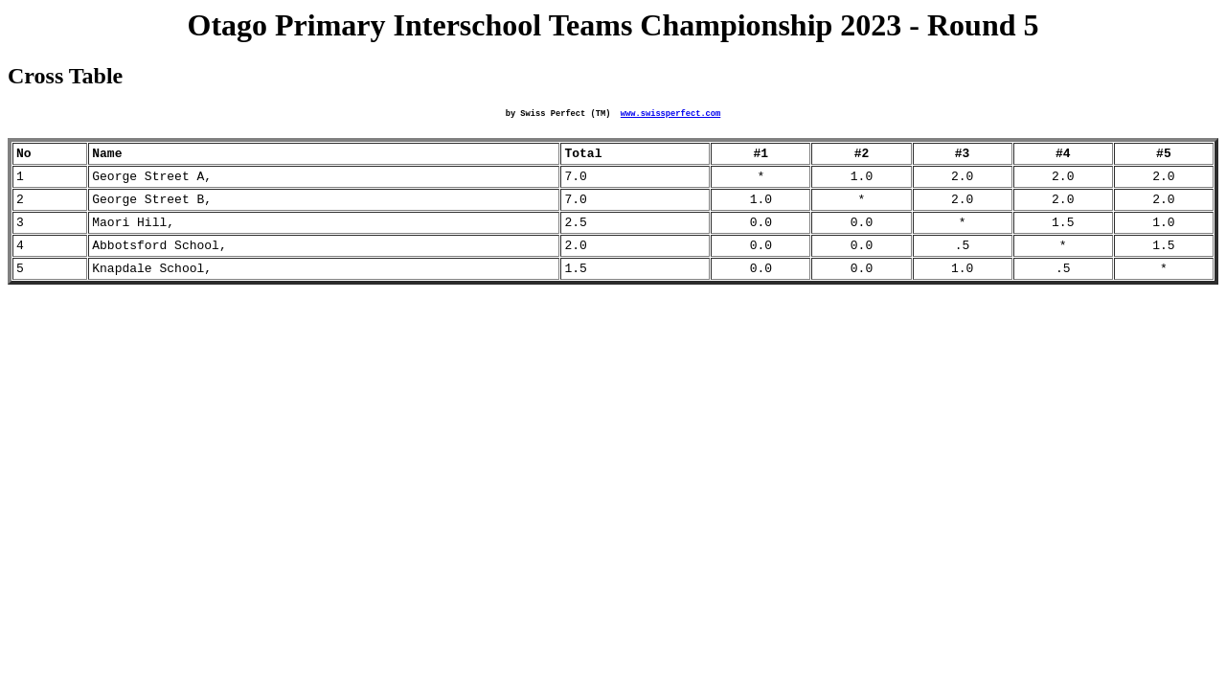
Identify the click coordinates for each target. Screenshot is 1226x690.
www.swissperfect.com (670, 115)
